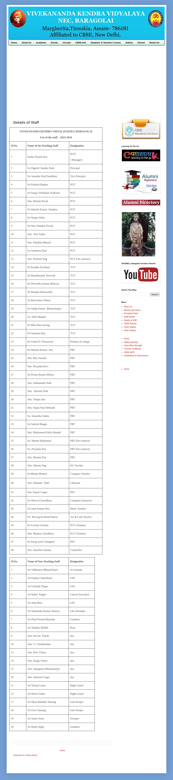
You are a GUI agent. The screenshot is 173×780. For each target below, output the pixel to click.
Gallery (129, 42)
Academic (41, 42)
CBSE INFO (129, 352)
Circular (67, 42)
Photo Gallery (130, 327)
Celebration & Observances (136, 355)
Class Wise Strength (133, 345)
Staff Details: (129, 317)
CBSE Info (80, 42)
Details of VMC (130, 320)
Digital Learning (131, 342)
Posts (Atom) (31, 755)
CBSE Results (130, 323)
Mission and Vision (132, 310)
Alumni (141, 42)
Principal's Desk (131, 313)
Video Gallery (130, 330)
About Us (26, 42)
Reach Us (154, 42)
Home (14, 42)
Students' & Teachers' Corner (106, 42)
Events (54, 42)
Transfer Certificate (132, 349)
